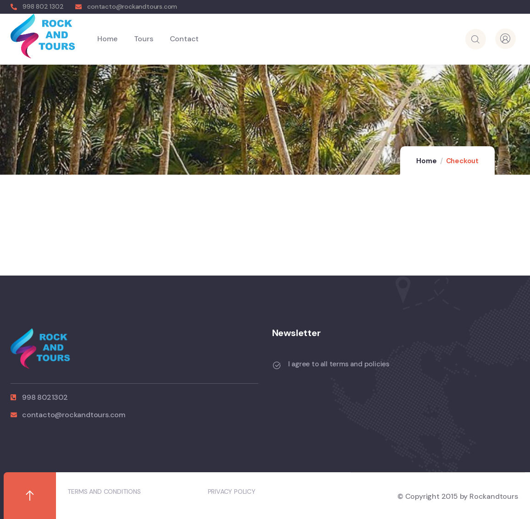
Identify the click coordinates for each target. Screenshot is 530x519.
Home (426, 161)
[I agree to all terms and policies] (276, 365)
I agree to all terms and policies (339, 364)
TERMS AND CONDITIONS (104, 491)
